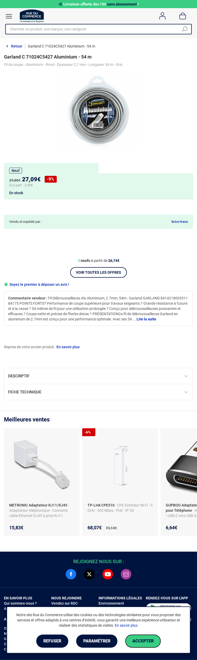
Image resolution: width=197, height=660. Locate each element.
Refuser (52, 640)
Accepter (143, 640)
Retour (16, 46)
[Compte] (162, 16)
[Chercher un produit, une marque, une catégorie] (96, 29)
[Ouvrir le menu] (8, 16)
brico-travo (180, 222)
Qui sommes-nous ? (20, 603)
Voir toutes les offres (98, 272)
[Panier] (182, 16)
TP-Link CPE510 (101, 505)
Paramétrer (96, 640)
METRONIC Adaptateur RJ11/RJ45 (38, 505)
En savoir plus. (126, 625)
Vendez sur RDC (64, 603)
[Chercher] (185, 29)
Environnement (111, 603)
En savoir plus (68, 347)
